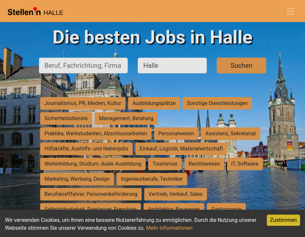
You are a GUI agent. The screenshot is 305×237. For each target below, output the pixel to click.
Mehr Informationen (169, 228)
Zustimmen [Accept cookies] (283, 220)
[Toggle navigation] (290, 11)
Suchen (241, 65)
